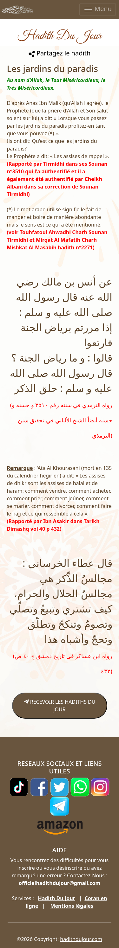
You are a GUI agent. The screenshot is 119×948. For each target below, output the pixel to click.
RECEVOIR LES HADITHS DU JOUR (60, 705)
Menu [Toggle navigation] (97, 9)
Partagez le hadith (59, 53)
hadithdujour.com (81, 939)
